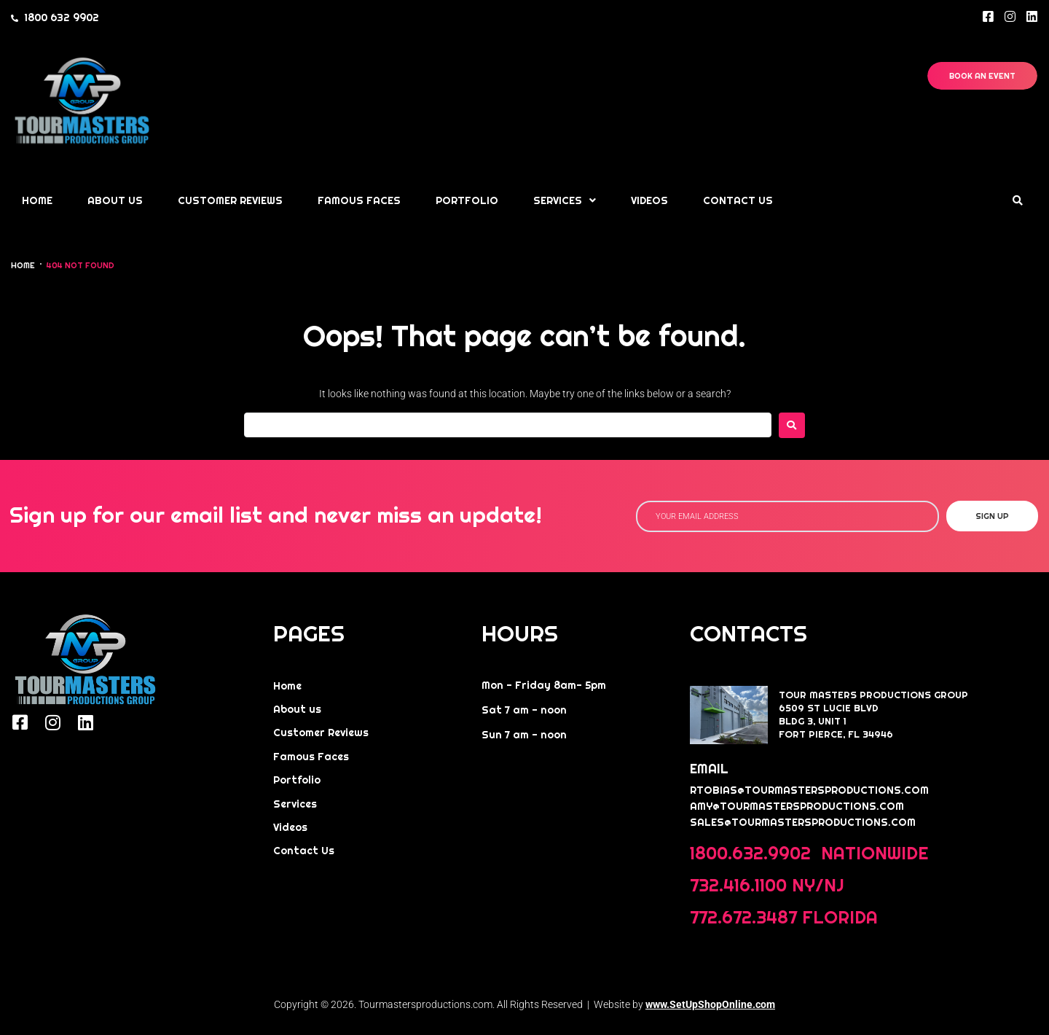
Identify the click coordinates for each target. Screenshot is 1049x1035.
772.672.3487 (743, 917)
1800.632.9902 (753, 853)
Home (23, 265)
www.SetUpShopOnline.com (710, 1004)
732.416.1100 (738, 885)
